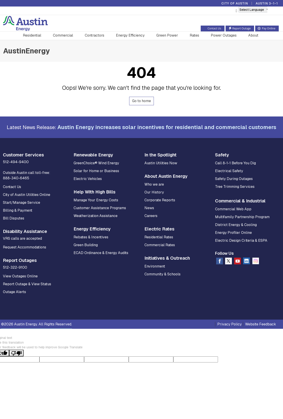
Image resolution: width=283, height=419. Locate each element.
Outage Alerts (14, 292)
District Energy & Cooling (236, 224)
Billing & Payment (17, 210)
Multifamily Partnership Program (242, 217)
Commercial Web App (233, 209)
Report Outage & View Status (27, 284)
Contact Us (12, 186)
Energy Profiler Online (233, 232)
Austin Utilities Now (160, 163)
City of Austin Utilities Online (26, 194)
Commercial (63, 35)
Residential (32, 35)
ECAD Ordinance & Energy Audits (101, 252)
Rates (194, 35)
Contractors (94, 35)
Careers (150, 215)
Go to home (141, 101)
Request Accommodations (24, 247)
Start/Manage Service (21, 202)
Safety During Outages (234, 178)
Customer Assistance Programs (100, 208)
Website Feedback (260, 324)
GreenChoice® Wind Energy (96, 163)
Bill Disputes (13, 218)
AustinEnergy (26, 50)
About (253, 35)
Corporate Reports (159, 200)
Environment (154, 266)
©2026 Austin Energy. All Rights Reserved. (36, 324)
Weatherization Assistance (96, 215)
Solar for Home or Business (96, 171)
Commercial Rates (159, 245)
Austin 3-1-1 (267, 3)
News (149, 208)
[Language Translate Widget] (254, 10)
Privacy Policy (229, 324)
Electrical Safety (229, 171)
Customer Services (23, 155)
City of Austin (234, 3)
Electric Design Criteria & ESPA (241, 240)
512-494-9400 (16, 162)
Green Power (167, 35)
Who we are (154, 184)
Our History (154, 192)
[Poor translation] (16, 353)
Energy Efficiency (130, 35)
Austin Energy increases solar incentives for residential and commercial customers (166, 127)
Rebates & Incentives (91, 237)
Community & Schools (162, 274)
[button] (270, 11)
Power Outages (224, 35)
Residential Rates (158, 237)
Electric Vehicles (88, 178)
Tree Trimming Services (235, 186)
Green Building (86, 245)
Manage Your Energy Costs (96, 200)
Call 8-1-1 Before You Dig (235, 163)
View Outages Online (20, 276)
